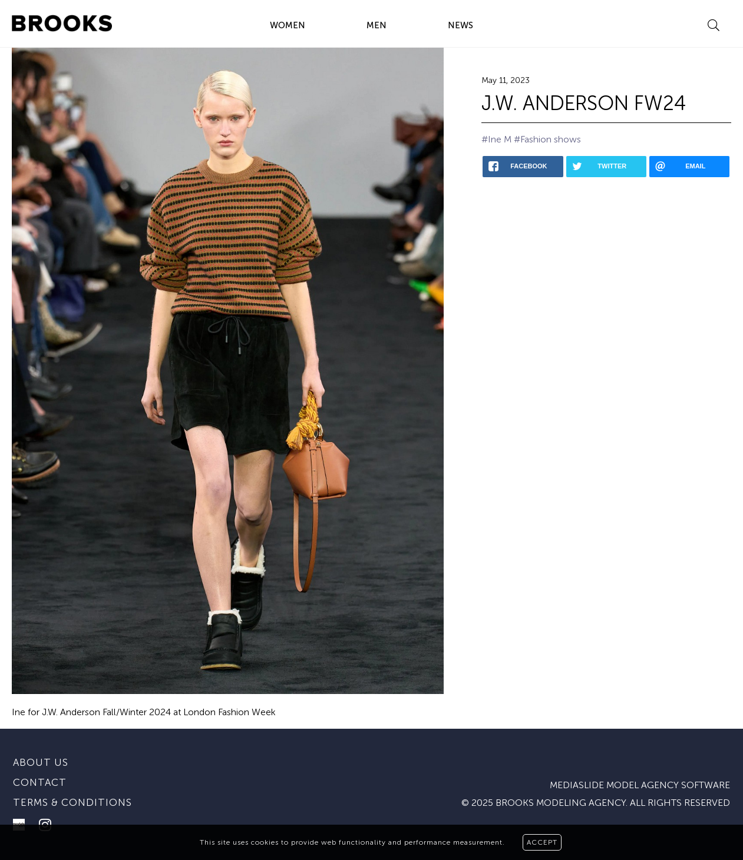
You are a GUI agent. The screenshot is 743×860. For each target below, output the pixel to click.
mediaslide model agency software (640, 785)
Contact (40, 782)
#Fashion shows (547, 139)
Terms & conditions (72, 802)
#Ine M (496, 139)
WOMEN (287, 25)
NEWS (460, 25)
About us (40, 762)
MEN (376, 25)
